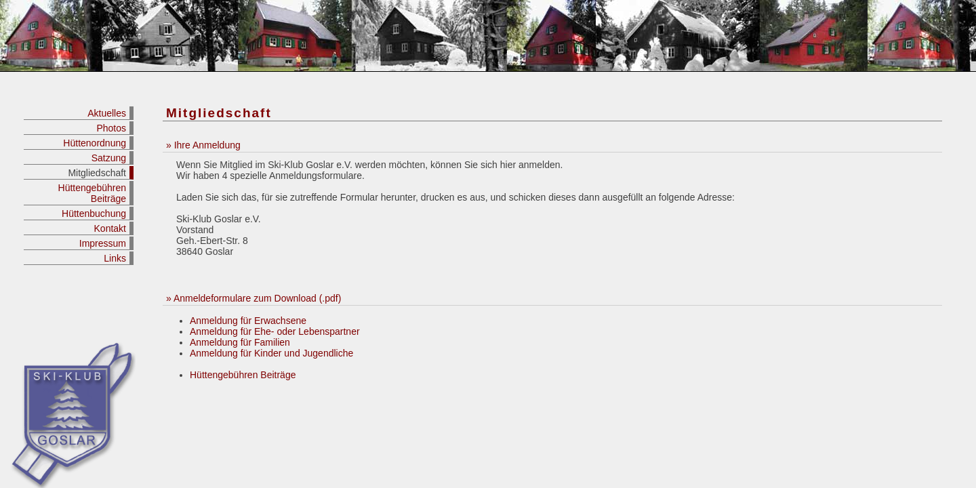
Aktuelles (106, 113)
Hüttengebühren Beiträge (92, 193)
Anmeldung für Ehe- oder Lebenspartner (275, 331)
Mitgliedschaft (97, 172)
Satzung (109, 157)
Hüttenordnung (94, 143)
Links (115, 258)
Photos (111, 128)
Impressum (102, 243)
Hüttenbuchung (94, 213)
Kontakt (110, 228)
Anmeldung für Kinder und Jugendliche (271, 353)
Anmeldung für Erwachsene (248, 320)
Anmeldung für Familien (240, 342)
